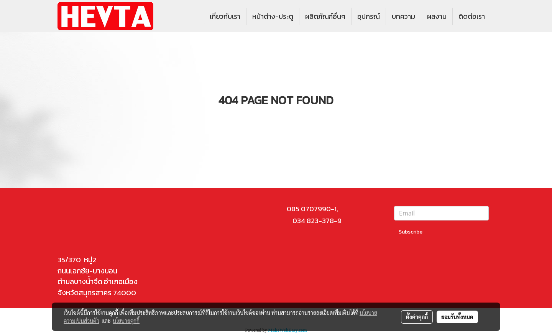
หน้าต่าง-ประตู (272, 16)
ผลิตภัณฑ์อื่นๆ (325, 16)
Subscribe (410, 232)
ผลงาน (437, 16)
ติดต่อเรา (471, 16)
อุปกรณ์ (368, 16)
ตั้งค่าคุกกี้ (417, 316)
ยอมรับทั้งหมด (457, 316)
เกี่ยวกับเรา (225, 16)
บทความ (403, 16)
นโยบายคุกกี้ (126, 320)
